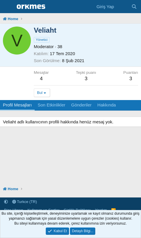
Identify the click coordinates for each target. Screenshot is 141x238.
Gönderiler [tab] (81, 104)
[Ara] (134, 6)
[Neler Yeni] (122, 6)
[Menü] (8, 7)
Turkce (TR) (24, 202)
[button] (6, 201)
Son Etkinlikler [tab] (51, 104)
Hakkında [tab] (106, 104)
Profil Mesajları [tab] (17, 104)
